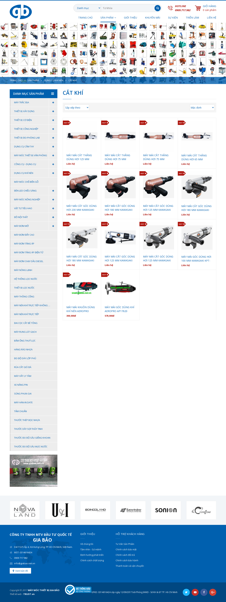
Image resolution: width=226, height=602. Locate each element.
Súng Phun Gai (22, 393)
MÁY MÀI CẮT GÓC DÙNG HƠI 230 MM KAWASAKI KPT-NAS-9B (81, 208)
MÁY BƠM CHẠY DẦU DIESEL (28, 261)
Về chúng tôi (86, 544)
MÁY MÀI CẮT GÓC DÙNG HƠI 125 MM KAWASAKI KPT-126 (158, 258)
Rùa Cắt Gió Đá (22, 367)
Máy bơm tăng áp (24, 243)
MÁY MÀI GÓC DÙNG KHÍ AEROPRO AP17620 (119, 309)
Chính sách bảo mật (126, 549)
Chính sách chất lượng (92, 560)
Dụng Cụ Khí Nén (53, 80)
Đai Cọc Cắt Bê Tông (25, 323)
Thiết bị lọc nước (24, 287)
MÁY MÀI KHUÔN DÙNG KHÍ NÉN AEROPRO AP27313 (80, 309)
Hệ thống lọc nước (25, 278)
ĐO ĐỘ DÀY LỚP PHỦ (25, 358)
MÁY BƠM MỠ (35, 226)
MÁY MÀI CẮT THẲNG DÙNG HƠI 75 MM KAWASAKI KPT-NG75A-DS (158, 157)
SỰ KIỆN (173, 17)
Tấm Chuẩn (20, 411)
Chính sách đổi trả (125, 554)
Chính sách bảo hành (127, 560)
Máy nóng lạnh (23, 270)
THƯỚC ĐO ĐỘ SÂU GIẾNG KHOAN (32, 437)
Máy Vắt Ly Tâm (22, 376)
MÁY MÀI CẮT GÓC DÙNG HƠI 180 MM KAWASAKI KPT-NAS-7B (120, 208)
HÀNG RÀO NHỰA (23, 349)
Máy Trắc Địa (35, 102)
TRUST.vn (29, 594)
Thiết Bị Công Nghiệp (35, 129)
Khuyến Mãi (152, 17)
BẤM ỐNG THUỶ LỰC (24, 340)
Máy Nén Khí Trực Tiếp (26, 314)
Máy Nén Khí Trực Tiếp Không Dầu (33, 305)
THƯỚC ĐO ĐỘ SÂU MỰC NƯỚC (30, 446)
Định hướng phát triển (92, 554)
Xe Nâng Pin (21, 384)
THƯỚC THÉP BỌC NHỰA (27, 420)
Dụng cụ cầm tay (35, 146)
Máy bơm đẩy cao (24, 234)
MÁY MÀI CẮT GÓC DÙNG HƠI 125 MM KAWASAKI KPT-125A (120, 258)
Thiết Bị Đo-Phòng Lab (35, 137)
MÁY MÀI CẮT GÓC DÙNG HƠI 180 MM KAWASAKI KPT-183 (196, 208)
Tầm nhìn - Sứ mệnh (90, 549)
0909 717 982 (21, 557)
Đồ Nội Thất (35, 217)
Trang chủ (85, 17)
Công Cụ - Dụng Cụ (35, 164)
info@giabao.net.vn (24, 563)
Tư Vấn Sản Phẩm (125, 544)
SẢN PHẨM (106, 17)
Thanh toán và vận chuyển (130, 565)
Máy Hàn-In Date (23, 402)
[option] (24, 510)
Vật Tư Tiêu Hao (35, 208)
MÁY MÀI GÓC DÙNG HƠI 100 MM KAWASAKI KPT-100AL (196, 259)
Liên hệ (211, 17)
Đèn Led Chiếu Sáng (35, 190)
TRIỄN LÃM (192, 17)
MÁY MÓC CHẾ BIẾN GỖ (26, 181)
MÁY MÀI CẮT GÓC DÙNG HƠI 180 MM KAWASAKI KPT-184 (81, 258)
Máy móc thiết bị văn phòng (35, 155)
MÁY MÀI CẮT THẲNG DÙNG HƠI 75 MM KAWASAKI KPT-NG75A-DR (118, 157)
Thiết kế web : (16, 594)
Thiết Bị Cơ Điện (35, 120)
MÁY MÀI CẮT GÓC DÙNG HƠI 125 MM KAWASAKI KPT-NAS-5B (158, 208)
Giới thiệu (130, 17)
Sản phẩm (33, 80)
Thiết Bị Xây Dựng (35, 111)
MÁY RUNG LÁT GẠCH (25, 331)
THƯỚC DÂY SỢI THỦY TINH (28, 428)
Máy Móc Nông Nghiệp (35, 199)
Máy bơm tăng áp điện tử (28, 252)
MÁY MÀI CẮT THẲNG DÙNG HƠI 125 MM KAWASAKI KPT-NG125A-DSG (81, 157)
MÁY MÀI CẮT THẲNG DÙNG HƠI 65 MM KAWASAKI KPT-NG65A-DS (196, 157)
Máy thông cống (24, 296)
